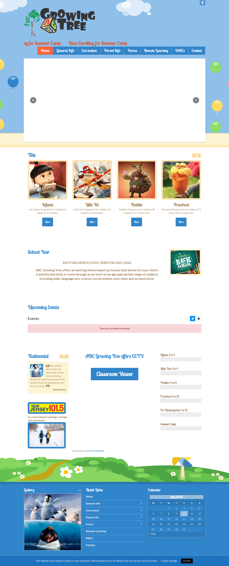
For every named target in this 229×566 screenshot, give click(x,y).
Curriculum (89, 50)
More (47, 222)
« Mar (153, 533)
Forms (132, 50)
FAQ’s (180, 50)
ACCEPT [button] (187, 561)
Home (45, 50)
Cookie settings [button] (169, 560)
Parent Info (112, 50)
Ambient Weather (94, 450)
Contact (197, 50)
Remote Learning (156, 50)
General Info (65, 50)
